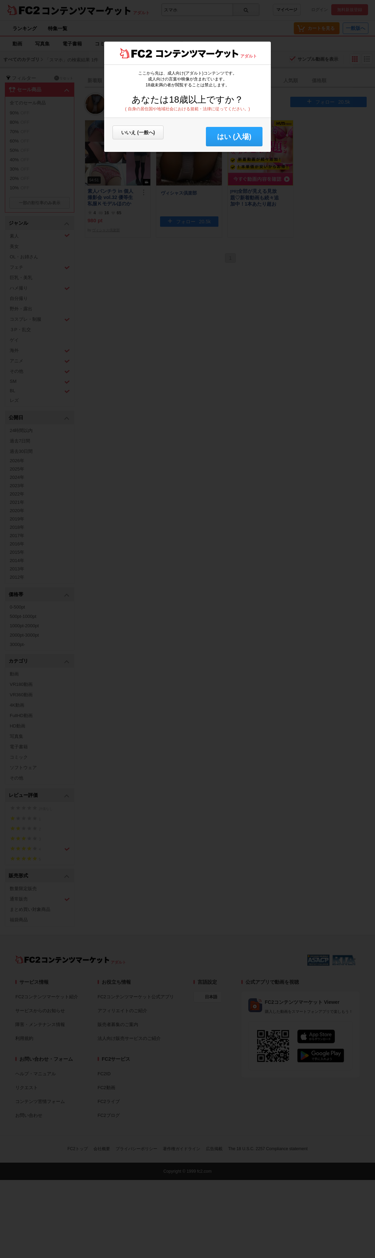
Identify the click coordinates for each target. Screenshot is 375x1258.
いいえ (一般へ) (138, 132)
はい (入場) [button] (234, 136)
